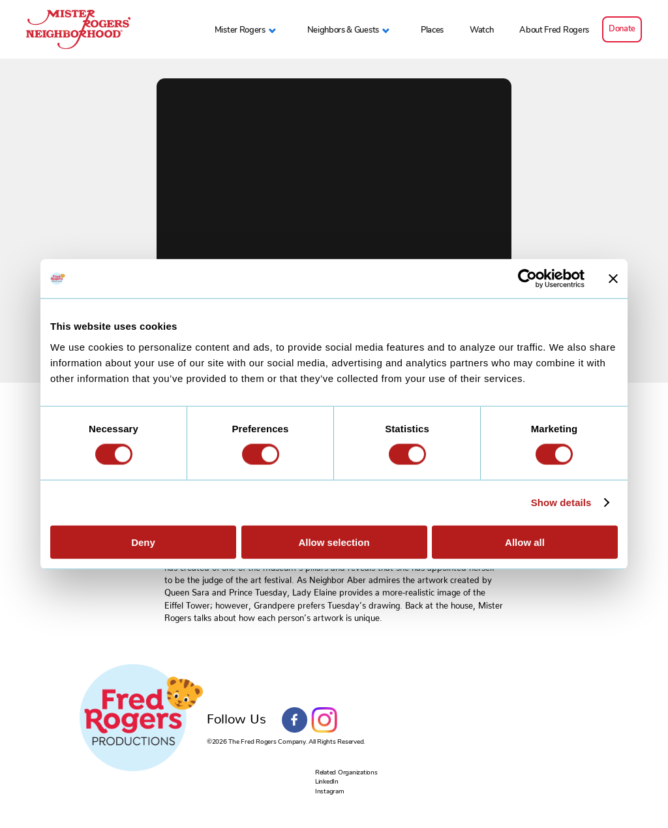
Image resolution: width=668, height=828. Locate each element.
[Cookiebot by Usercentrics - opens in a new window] (527, 279)
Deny (143, 541)
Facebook (295, 720)
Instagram (324, 720)
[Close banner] (613, 278)
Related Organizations (346, 772)
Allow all (525, 541)
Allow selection (333, 541)
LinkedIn (327, 781)
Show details (561, 502)
